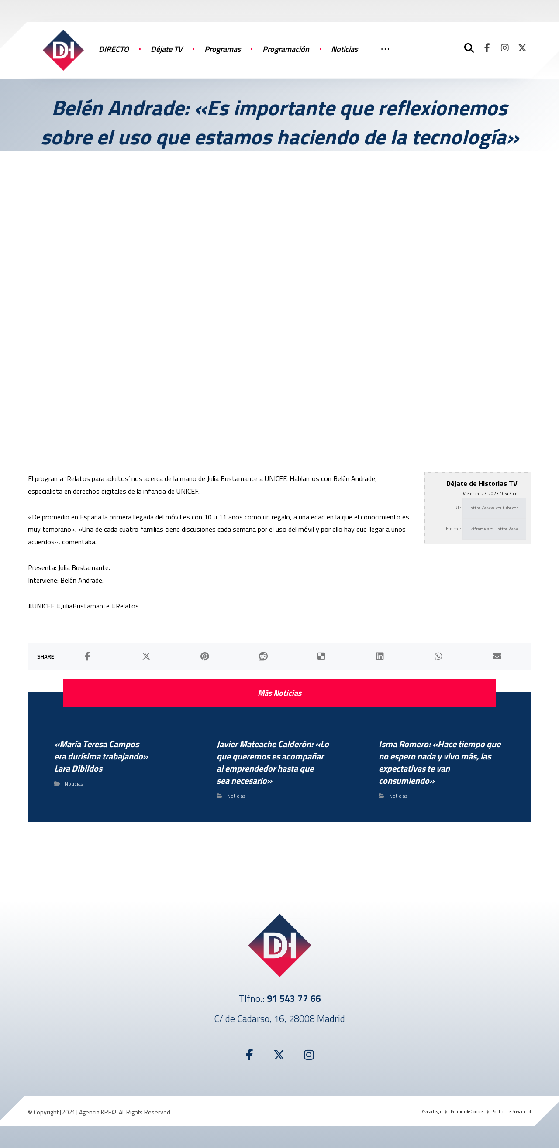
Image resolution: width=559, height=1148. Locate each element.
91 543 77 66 (294, 998)
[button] (487, 48)
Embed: (453, 528)
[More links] (385, 58)
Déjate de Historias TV (482, 483)
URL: (456, 507)
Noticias (74, 783)
